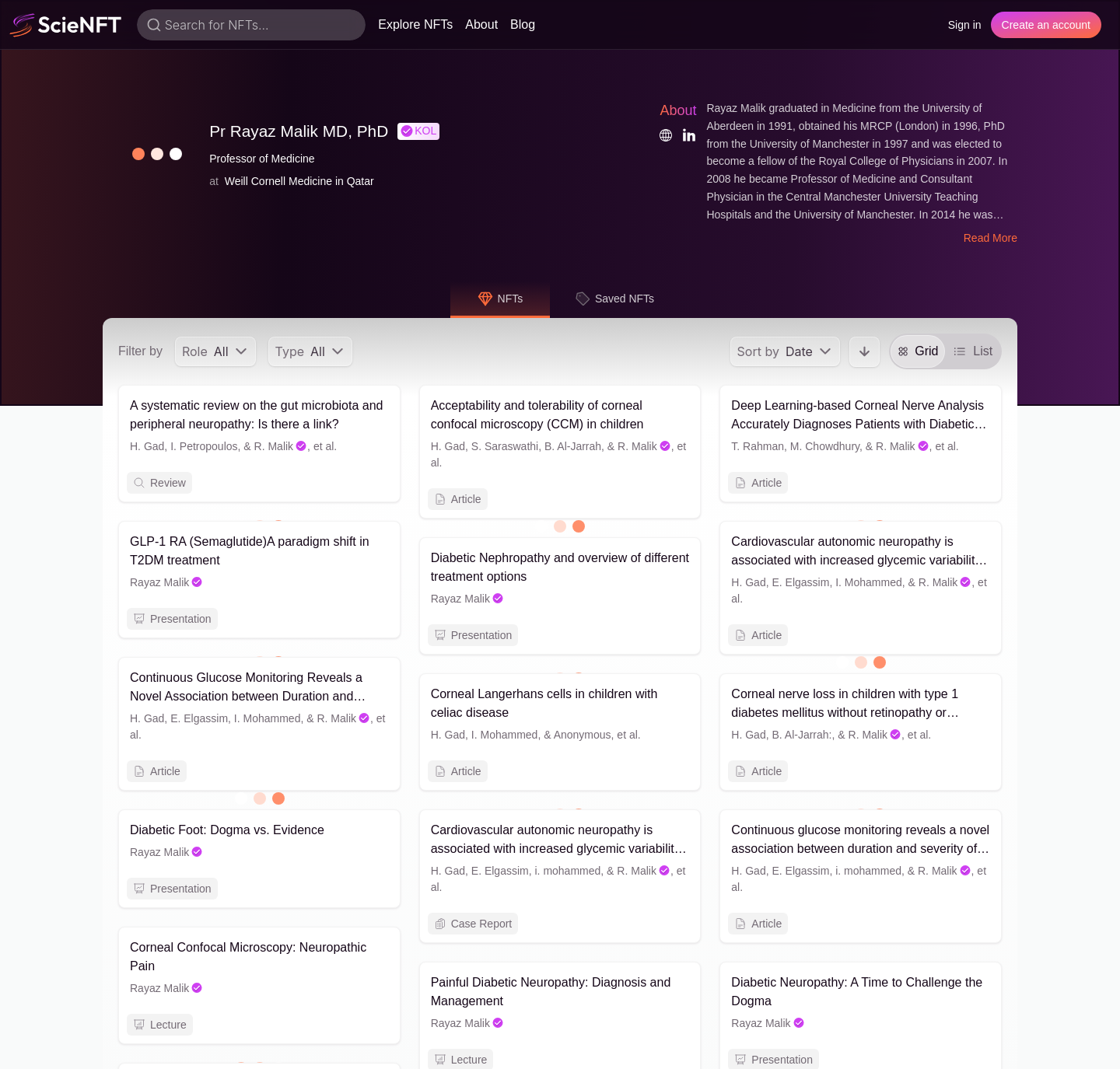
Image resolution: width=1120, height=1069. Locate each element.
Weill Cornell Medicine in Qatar (299, 181)
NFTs (500, 298)
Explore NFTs (415, 24)
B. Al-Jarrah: (801, 734)
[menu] (215, 351)
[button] (147, 154)
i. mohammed (568, 873)
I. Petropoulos (203, 446)
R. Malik (281, 446)
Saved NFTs (614, 298)
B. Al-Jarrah (572, 446)
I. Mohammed (868, 582)
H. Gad (147, 446)
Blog (522, 24)
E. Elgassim (800, 582)
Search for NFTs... (217, 25)
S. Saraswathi (504, 446)
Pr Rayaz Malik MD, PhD (298, 131)
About (481, 24)
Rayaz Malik (166, 582)
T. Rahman (757, 446)
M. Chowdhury (824, 446)
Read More (990, 238)
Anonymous (582, 734)
